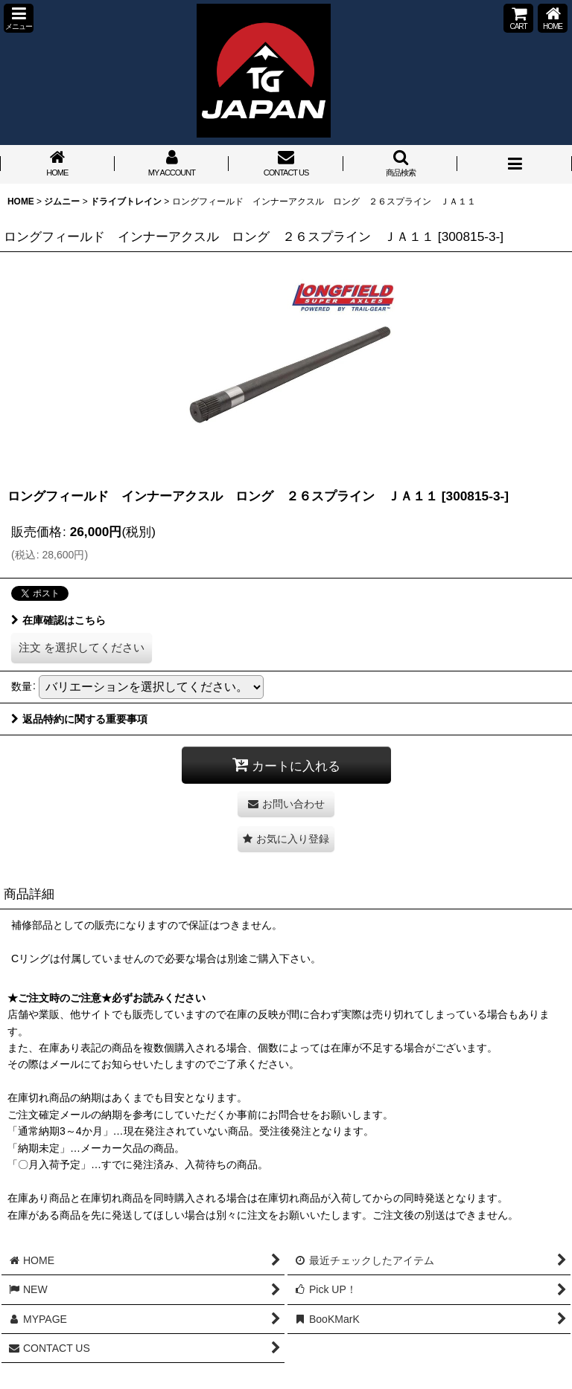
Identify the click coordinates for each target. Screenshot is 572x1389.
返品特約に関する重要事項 (79, 719)
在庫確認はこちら (58, 620)
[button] (19, 18)
